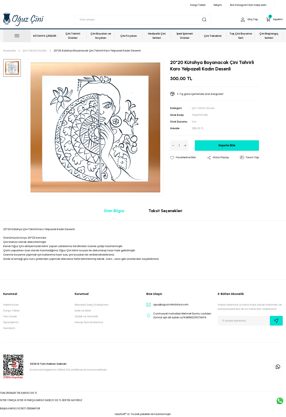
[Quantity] (179, 145)
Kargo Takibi (11, 310)
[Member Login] (246, 19)
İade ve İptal (83, 310)
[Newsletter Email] (250, 321)
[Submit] (276, 321)
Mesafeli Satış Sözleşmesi (91, 305)
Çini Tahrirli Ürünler (204, 108)
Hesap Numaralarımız (89, 322)
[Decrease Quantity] (173, 145)
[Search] (143, 19)
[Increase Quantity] (185, 145)
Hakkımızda (11, 305)
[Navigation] (17, 35)
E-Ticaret (133, 414)
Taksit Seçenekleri (165, 210)
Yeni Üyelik (10, 316)
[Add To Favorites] (184, 157)
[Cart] (273, 19)
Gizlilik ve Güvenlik (86, 316)
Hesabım (9, 328)
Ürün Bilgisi (114, 210)
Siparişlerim (11, 322)
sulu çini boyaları (74, 255)
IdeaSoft (120, 414)
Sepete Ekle (226, 145)
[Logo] (23, 19)
